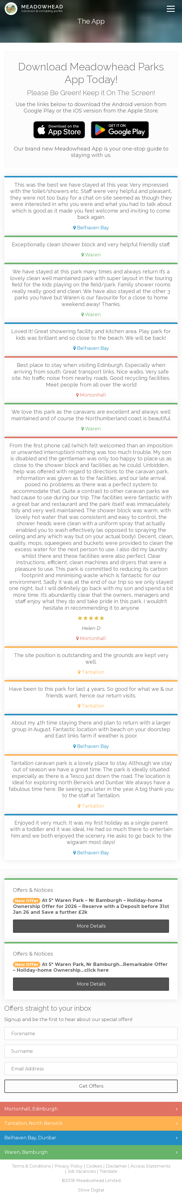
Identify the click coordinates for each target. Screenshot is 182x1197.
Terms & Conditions (31, 1166)
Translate (108, 1171)
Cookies (94, 1166)
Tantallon (91, 672)
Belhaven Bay (91, 227)
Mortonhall (91, 395)
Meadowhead (33, 8)
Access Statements (150, 1166)
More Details (91, 926)
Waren (91, 255)
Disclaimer (116, 1166)
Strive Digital (91, 1190)
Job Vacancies (81, 1171)
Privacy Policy (68, 1166)
